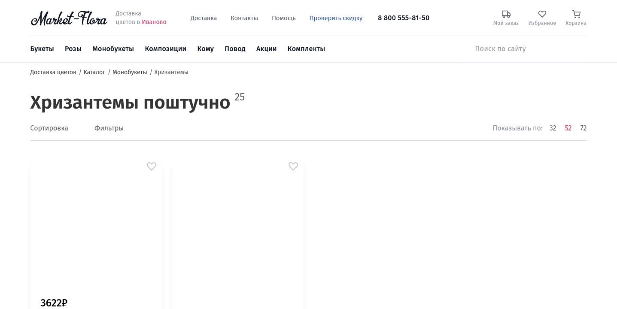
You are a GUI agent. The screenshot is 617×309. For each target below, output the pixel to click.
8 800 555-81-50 (403, 18)
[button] (151, 166)
